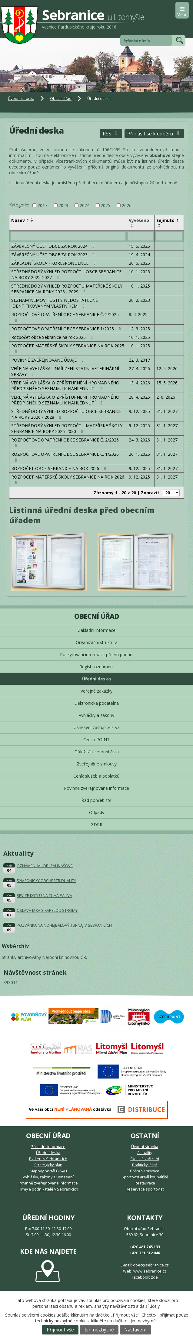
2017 (42, 205)
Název (20, 220)
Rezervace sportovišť (145, 1189)
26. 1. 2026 (139, 454)
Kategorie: (19, 205)
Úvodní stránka (21, 98)
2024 (84, 205)
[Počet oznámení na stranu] (171, 492)
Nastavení (135, 1330)
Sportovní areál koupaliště (144, 1177)
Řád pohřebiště (96, 800)
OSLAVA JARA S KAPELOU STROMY (47, 910)
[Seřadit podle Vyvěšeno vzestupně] (132, 224)
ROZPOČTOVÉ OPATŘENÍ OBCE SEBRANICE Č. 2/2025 (65, 317)
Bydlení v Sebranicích (48, 1158)
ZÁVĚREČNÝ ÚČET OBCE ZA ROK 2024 (53, 246)
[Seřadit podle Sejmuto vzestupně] (159, 224)
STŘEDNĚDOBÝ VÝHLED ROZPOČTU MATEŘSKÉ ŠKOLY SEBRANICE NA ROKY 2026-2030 (66, 428)
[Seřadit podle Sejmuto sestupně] (159, 227)
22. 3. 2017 (139, 360)
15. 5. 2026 (167, 383)
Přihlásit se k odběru (154, 134)
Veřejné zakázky (96, 691)
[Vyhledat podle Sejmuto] (169, 236)
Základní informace (96, 630)
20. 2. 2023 (139, 300)
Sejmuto (167, 220)
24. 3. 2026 (139, 440)
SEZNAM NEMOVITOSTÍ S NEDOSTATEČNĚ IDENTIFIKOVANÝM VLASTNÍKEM (54, 303)
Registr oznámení (96, 667)
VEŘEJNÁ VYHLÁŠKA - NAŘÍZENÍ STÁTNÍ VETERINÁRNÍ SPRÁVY (65, 371)
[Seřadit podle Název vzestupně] (32, 218)
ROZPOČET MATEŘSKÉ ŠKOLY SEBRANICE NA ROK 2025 (67, 348)
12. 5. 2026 (167, 368)
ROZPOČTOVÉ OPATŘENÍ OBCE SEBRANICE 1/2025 (67, 329)
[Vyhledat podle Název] (68, 236)
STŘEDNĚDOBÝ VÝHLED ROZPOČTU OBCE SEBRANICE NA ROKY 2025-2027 (66, 274)
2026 (126, 205)
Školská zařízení (144, 1158)
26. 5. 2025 (139, 263)
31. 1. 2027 (167, 411)
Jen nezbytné (99, 1330)
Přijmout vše (60, 1330)
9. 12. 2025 (139, 411)
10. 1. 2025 (139, 271)
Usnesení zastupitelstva (97, 727)
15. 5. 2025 (139, 246)
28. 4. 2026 (139, 397)
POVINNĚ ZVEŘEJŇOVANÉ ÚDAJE (48, 360)
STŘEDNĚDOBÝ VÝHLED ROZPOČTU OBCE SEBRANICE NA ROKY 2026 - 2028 (66, 414)
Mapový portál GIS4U (48, 1171)
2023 (63, 205)
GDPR (96, 824)
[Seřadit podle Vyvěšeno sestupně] (132, 227)
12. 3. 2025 (139, 329)
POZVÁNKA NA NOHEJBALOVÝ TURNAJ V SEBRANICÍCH (64, 925)
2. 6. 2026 (165, 397)
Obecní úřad (61, 98)
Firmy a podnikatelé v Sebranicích (48, 1189)
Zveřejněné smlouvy (97, 764)
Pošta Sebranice (144, 1171)
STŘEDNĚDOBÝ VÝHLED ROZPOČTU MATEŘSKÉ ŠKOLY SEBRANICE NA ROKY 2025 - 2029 (66, 289)
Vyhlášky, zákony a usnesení (48, 1177)
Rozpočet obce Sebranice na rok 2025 (53, 337)
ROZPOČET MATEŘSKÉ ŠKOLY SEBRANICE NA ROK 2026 (67, 479)
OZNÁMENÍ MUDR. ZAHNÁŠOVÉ (45, 865)
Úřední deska (96, 679)
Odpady (96, 812)
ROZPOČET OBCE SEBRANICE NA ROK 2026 (59, 468)
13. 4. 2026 (139, 383)
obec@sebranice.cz (151, 1265)
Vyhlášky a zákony (96, 715)
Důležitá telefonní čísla (96, 752)
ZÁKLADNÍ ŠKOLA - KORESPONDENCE (54, 263)
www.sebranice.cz (149, 1271)
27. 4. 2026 (139, 368)
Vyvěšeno (139, 220)
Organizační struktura (97, 642)
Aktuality (144, 1152)
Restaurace (145, 1183)
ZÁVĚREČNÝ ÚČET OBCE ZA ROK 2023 (53, 254)
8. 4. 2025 (138, 314)
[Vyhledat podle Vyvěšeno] (140, 236)
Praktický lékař (144, 1164)
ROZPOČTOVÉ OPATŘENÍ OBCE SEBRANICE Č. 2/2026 (65, 442)
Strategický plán (48, 1164)
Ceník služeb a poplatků (96, 776)
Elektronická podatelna (96, 703)
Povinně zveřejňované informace (96, 788)
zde (154, 1277)
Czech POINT (96, 739)
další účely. (150, 1306)
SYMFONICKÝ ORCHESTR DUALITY (46, 880)
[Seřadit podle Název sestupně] (32, 221)
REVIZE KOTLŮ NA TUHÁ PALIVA (44, 895)
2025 (105, 205)
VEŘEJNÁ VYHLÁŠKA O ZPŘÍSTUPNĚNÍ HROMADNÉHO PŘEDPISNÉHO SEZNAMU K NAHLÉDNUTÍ (65, 385)
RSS (111, 134)
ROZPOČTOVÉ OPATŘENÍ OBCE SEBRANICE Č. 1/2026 (65, 456)
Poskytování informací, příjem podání (96, 654)
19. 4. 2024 (139, 254)
